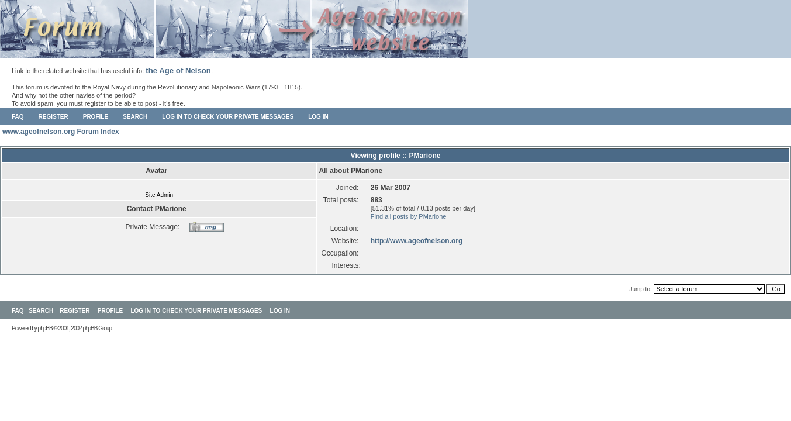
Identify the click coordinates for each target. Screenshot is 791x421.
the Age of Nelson (178, 70)
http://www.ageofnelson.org (417, 241)
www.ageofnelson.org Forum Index (60, 131)
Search (135, 116)
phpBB (45, 328)
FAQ (18, 116)
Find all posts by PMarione (409, 216)
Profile (95, 116)
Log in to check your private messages (227, 116)
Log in (318, 116)
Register (53, 116)
